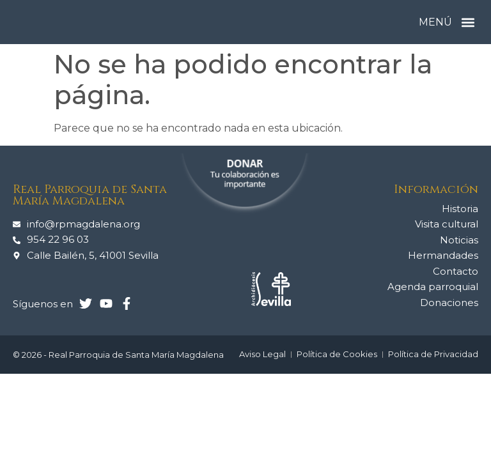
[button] (467, 22)
